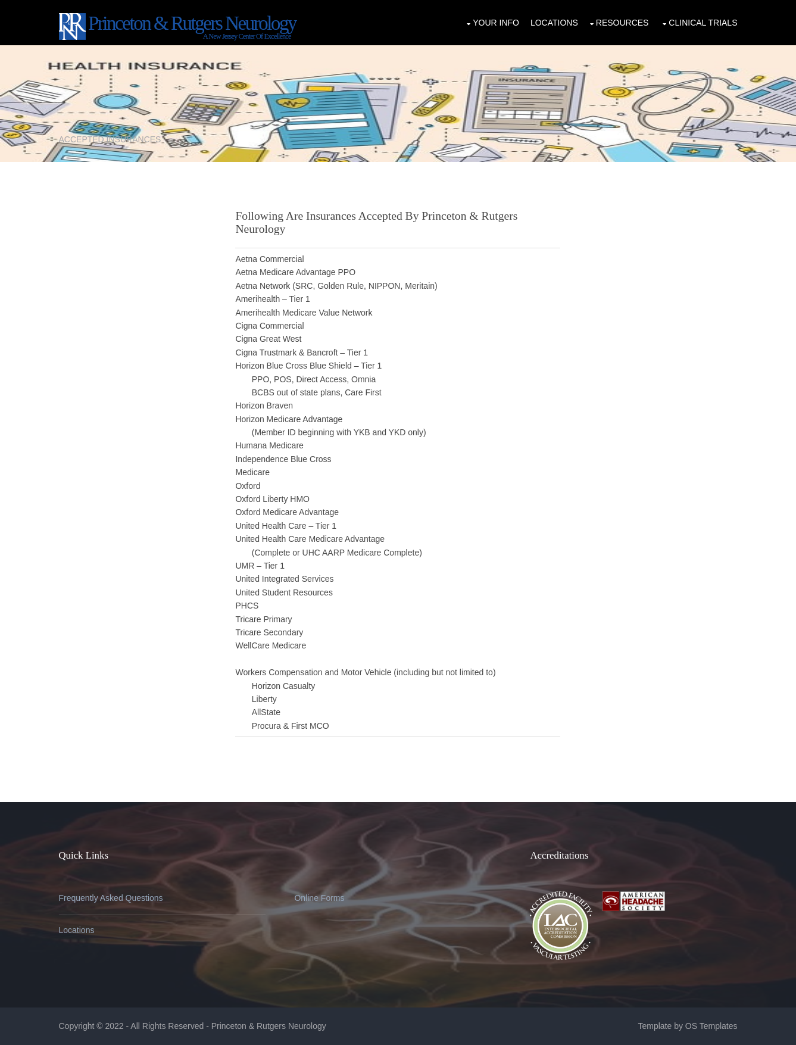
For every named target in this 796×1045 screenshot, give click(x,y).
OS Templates (711, 1026)
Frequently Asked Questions (111, 898)
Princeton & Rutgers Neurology (270, 1026)
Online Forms (319, 898)
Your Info (496, 22)
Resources (622, 22)
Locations (554, 22)
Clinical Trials (703, 22)
